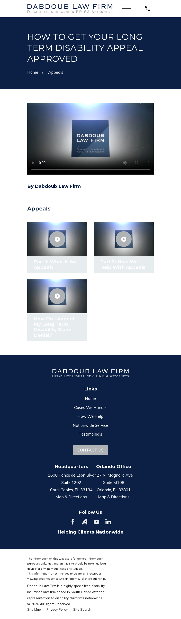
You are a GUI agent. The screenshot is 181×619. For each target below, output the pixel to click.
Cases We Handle (90, 407)
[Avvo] (84, 522)
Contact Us (90, 449)
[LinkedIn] (108, 522)
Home (90, 398)
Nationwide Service (90, 425)
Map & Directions (71, 496)
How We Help (90, 416)
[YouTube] (96, 522)
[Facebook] (73, 522)
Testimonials (90, 434)
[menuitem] (34, 609)
